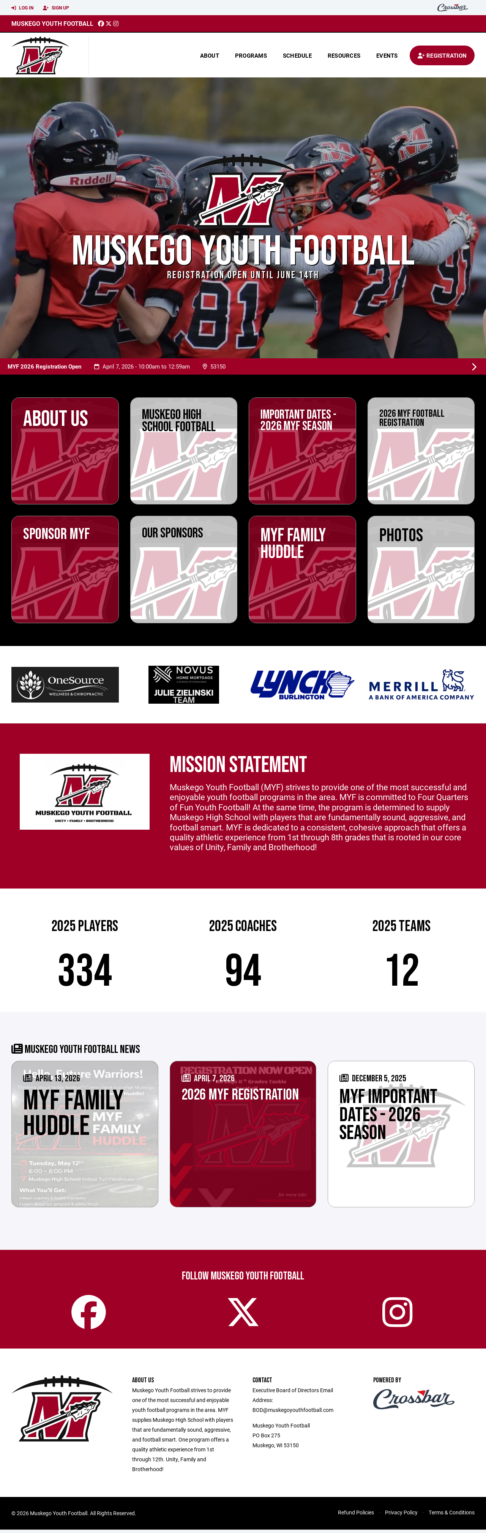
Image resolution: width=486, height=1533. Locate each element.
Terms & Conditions (452, 1515)
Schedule (297, 55)
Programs (251, 55)
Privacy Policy (401, 1515)
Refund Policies (356, 1515)
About (209, 55)
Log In (22, 8)
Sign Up (56, 8)
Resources (344, 55)
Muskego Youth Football (52, 23)
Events (387, 55)
